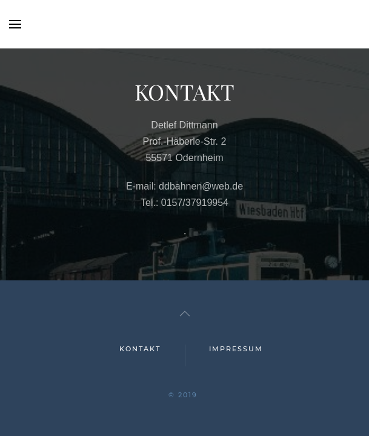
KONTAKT (140, 349)
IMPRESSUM (236, 349)
